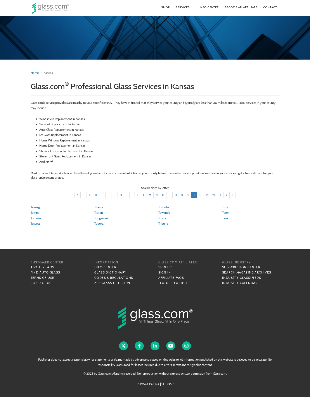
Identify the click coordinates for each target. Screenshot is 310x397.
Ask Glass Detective (112, 283)
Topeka (99, 224)
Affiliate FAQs (171, 278)
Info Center (209, 7)
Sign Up (165, 267)
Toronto (163, 207)
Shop (165, 7)
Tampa (35, 213)
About (36, 267)
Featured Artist (172, 283)
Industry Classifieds (241, 278)
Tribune (163, 224)
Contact (270, 7)
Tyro (225, 218)
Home (35, 73)
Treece (162, 218)
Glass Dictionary (110, 272)
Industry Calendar (240, 283)
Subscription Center (241, 267)
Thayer (98, 207)
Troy (225, 207)
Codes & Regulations (113, 278)
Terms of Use (42, 278)
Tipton (98, 213)
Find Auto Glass (45, 272)
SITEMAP (167, 384)
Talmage (36, 207)
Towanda (164, 213)
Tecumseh (37, 218)
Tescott (35, 224)
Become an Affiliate (241, 7)
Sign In (164, 272)
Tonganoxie (101, 218)
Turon (226, 213)
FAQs (50, 267)
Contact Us (41, 283)
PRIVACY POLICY (148, 384)
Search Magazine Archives (246, 272)
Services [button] (185, 7)
